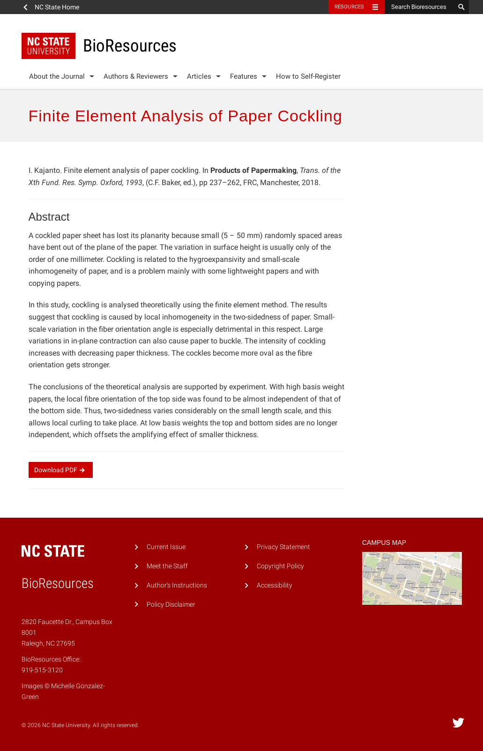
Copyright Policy (280, 566)
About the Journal (57, 76)
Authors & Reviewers (136, 76)
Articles (199, 76)
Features (243, 76)
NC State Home (57, 7)
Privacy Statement (283, 547)
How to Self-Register (308, 76)
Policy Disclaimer (171, 605)
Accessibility (274, 585)
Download (60, 470)
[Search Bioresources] (420, 7)
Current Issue (166, 547)
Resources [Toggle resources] (349, 7)
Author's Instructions (177, 585)
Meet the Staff (167, 566)
